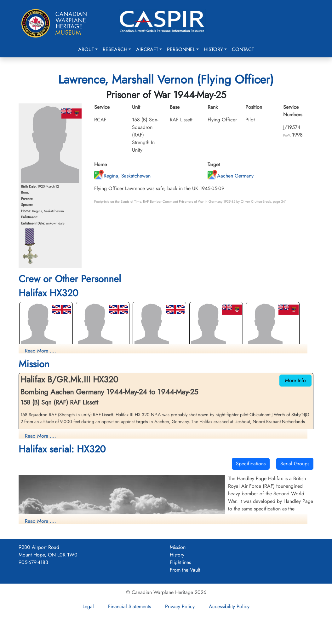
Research (115, 49)
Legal (88, 606)
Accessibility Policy (229, 606)
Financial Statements (129, 606)
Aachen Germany (231, 175)
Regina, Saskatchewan (122, 175)
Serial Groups (294, 463)
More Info (295, 380)
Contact (243, 49)
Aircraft (147, 49)
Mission (178, 547)
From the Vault (185, 569)
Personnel (181, 49)
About (86, 49)
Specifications (251, 463)
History (213, 49)
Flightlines (180, 562)
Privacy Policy (180, 606)
